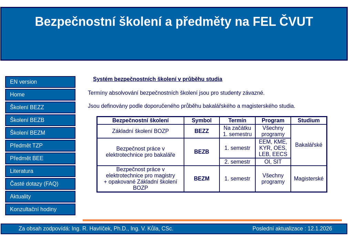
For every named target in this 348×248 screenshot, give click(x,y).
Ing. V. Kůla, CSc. (152, 228)
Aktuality (20, 196)
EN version (23, 82)
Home (17, 94)
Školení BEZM (27, 133)
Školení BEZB (27, 120)
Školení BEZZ (27, 107)
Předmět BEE (26, 158)
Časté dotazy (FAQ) (34, 184)
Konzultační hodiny (33, 209)
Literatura (21, 171)
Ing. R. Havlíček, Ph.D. (99, 228)
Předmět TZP (26, 145)
